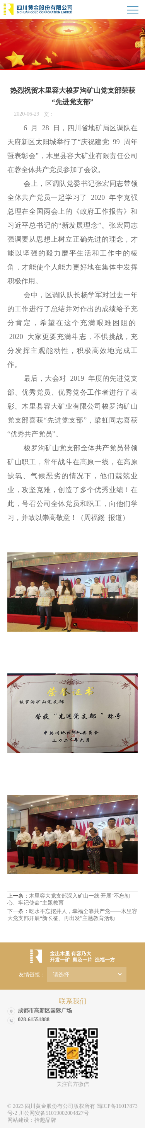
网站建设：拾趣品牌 (31, 1120)
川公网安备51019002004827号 (54, 1113)
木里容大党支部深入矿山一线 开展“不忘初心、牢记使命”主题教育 (68, 899)
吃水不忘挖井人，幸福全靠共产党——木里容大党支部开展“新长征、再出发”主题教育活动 (72, 914)
